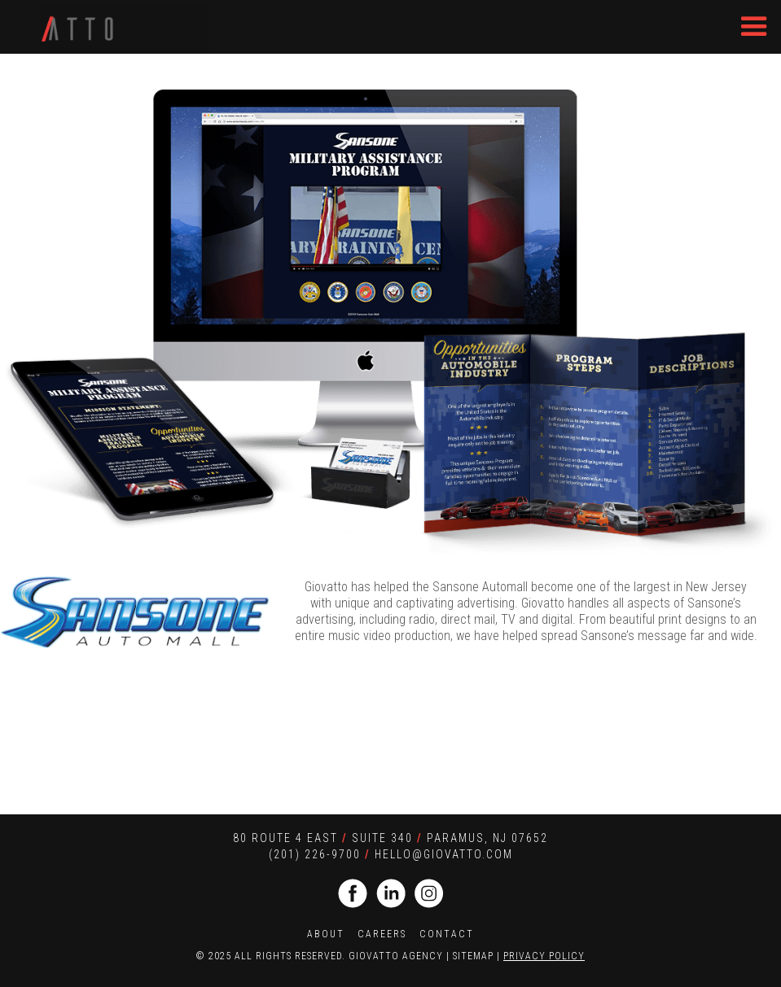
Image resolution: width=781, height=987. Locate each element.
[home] (125, 26)
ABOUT (325, 934)
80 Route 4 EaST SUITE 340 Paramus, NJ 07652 (390, 838)
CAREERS (382, 934)
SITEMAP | (478, 956)
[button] (754, 27)
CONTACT (446, 934)
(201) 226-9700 (315, 854)
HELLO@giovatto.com (444, 854)
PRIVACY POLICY (544, 956)
